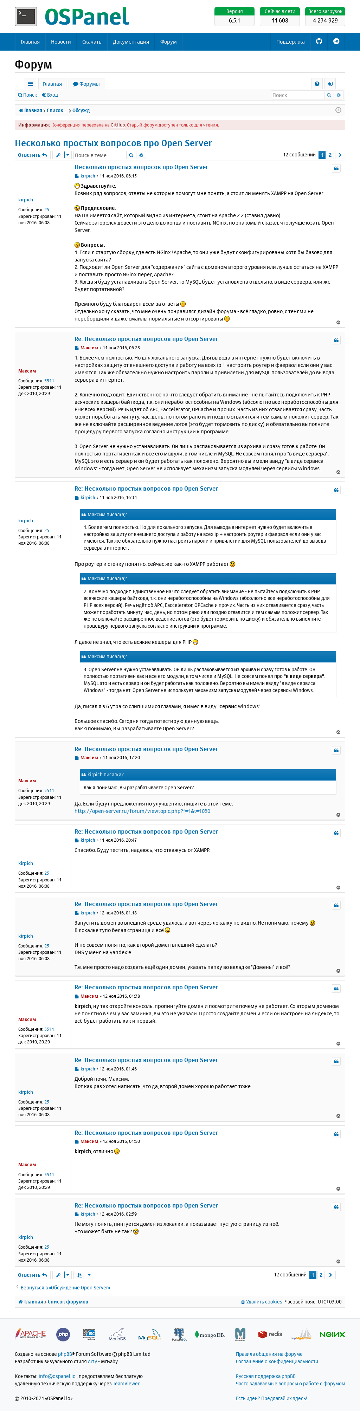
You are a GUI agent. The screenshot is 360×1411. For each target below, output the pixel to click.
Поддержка (290, 41)
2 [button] (330, 154)
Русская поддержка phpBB (266, 1376)
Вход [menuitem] (332, 84)
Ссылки (32, 84)
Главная (30, 41)
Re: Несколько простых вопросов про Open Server (146, 338)
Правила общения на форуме (269, 1354)
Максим (27, 371)
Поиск (30, 95)
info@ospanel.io (57, 1376)
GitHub (118, 125)
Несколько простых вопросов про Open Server (113, 142)
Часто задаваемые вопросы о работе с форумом (290, 1383)
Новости (61, 41)
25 (46, 209)
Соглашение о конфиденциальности (277, 1361)
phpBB (65, 1354)
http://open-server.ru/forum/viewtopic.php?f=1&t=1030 (142, 811)
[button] (340, 155)
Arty (92, 1361)
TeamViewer (126, 1383)
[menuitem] (316, 83)
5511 (49, 380)
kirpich (25, 199)
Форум (168, 41)
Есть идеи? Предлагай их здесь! (271, 1398)
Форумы (89, 83)
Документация (131, 41)
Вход (52, 95)
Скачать (92, 41)
